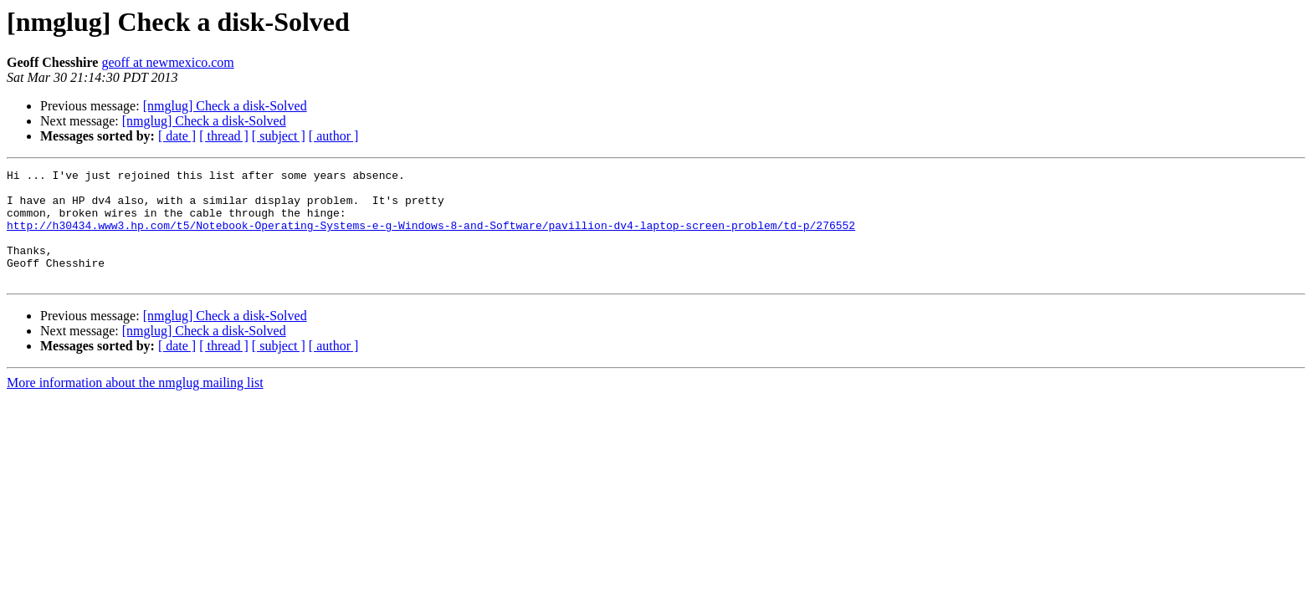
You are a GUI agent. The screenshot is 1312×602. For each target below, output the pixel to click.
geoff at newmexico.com (167, 62)
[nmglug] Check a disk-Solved (225, 106)
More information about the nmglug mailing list (135, 405)
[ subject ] (278, 136)
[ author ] (334, 136)
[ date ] (177, 136)
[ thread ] (224, 136)
